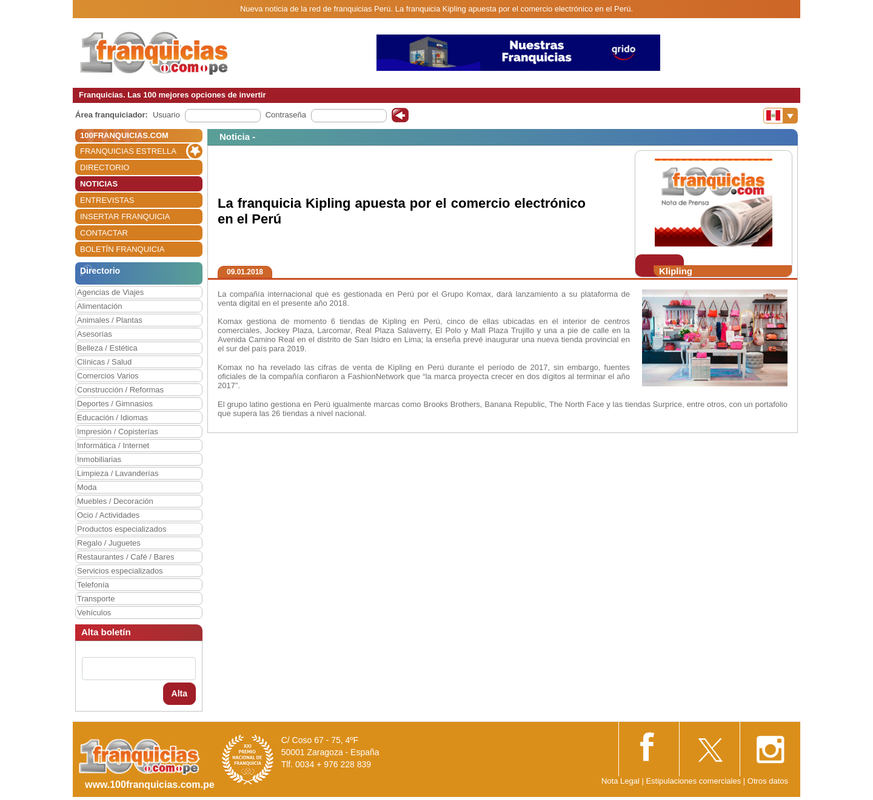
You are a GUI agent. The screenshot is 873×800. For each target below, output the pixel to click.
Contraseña (286, 114)
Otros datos (768, 780)
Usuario (166, 114)
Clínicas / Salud (104, 361)
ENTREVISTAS (107, 200)
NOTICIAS (99, 183)
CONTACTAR (104, 232)
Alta (179, 693)
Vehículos (94, 612)
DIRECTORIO (104, 167)
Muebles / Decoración (115, 501)
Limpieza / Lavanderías (117, 473)
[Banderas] (780, 116)
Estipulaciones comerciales (694, 780)
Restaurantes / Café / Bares (125, 556)
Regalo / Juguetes (109, 542)
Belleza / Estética (107, 347)
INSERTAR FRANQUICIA (125, 216)
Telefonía (93, 584)
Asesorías (94, 334)
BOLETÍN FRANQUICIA (122, 249)
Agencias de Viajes (110, 292)
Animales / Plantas (109, 320)
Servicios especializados (120, 570)
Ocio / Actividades (108, 515)
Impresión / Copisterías (117, 431)
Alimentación (99, 306)
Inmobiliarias (99, 459)
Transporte (96, 598)
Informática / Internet (113, 445)
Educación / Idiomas (112, 417)
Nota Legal (620, 780)
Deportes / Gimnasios (115, 403)
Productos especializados (121, 529)
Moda (87, 487)
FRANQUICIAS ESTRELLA (128, 151)
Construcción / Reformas (120, 389)
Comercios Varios (108, 375)
